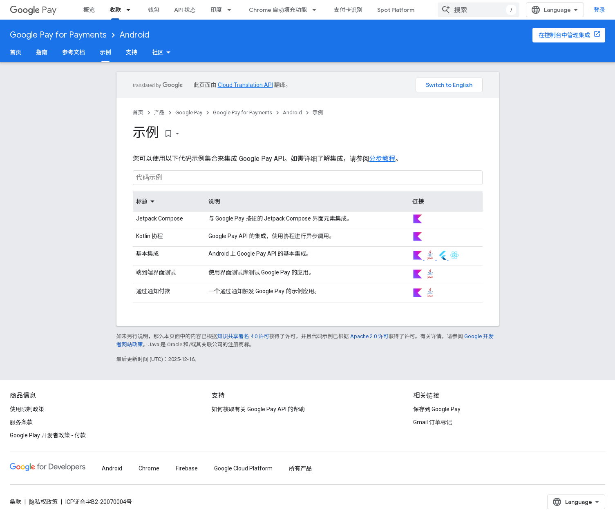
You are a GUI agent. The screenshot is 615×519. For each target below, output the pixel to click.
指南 (41, 52)
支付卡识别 (348, 9)
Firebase (187, 468)
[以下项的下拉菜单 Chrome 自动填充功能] (317, 10)
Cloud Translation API (245, 85)
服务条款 (21, 422)
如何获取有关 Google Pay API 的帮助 (258, 409)
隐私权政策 (43, 502)
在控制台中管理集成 (564, 35)
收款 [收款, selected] (115, 9)
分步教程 (382, 159)
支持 (131, 52)
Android (134, 35)
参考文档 (73, 52)
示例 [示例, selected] (105, 52)
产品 (159, 112)
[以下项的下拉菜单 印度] (232, 10)
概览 (89, 9)
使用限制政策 (27, 409)
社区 (157, 52)
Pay (33, 10)
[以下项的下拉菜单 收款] (131, 10)
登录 (599, 10)
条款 (15, 502)
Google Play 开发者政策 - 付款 (48, 435)
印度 (216, 9)
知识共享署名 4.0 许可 (243, 336)
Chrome (149, 468)
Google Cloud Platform (243, 468)
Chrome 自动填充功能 (278, 9)
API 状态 (185, 9)
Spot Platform (395, 9)
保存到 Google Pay (437, 409)
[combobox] (478, 9)
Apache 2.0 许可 (369, 336)
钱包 (153, 9)
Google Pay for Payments (58, 35)
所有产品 (300, 468)
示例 (318, 112)
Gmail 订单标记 (432, 422)
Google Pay (188, 112)
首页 (15, 52)
